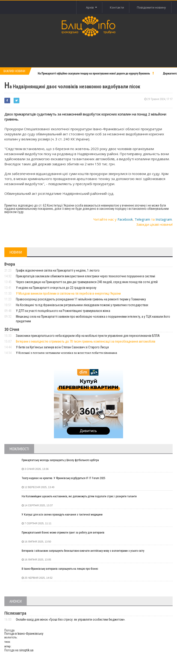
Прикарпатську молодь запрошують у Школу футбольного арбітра (60, 460)
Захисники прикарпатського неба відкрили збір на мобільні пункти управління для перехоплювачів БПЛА (88, 336)
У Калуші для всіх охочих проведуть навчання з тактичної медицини (62, 514)
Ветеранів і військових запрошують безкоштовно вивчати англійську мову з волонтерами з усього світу (83, 550)
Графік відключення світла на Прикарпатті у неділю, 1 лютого (58, 270)
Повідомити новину (151, 7)
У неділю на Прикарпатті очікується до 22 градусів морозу (56, 288)
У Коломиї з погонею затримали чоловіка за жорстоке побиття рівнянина (66, 353)
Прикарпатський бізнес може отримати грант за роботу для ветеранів (63, 532)
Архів (89, 7)
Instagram (164, 219)
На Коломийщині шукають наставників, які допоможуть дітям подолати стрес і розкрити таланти (79, 496)
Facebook (125, 219)
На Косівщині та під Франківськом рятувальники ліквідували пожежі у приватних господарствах (82, 305)
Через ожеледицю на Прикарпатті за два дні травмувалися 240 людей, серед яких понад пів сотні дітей (87, 282)
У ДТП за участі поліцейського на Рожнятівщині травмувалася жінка (63, 311)
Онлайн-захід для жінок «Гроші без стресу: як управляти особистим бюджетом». (70, 619)
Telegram (142, 219)
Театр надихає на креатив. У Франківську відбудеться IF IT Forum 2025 (63, 478)
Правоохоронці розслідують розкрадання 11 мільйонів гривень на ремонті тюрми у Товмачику (81, 299)
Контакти (116, 7)
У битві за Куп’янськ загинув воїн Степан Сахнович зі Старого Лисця (62, 347)
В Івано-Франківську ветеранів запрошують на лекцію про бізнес (60, 568)
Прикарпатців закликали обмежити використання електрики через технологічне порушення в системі (85, 276)
